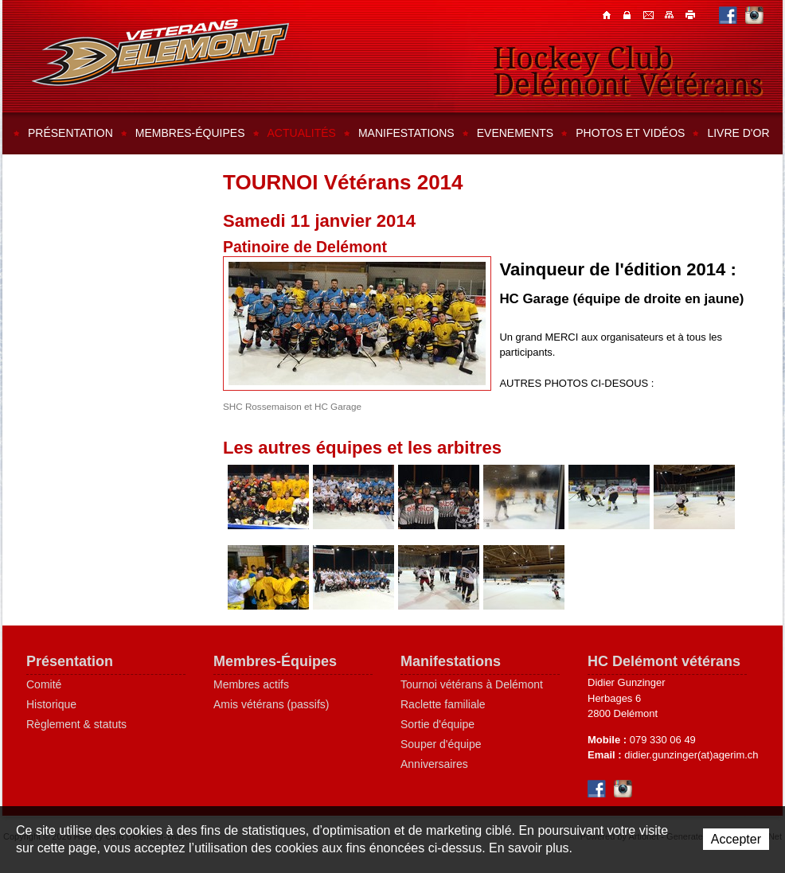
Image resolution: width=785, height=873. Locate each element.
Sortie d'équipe (437, 724)
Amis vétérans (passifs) (271, 704)
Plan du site (670, 14)
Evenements (515, 133)
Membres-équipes (190, 133)
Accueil (608, 14)
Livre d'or (738, 133)
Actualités (302, 133)
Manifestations (406, 133)
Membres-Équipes (275, 661)
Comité (43, 684)
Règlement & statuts (76, 724)
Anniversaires (434, 764)
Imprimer (691, 14)
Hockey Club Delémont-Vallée (160, 52)
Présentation (70, 133)
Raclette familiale (443, 704)
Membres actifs (251, 684)
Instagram (754, 15)
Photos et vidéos (630, 133)
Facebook (728, 15)
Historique (51, 704)
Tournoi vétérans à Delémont (471, 684)
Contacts (629, 14)
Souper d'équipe (441, 744)
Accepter (736, 839)
